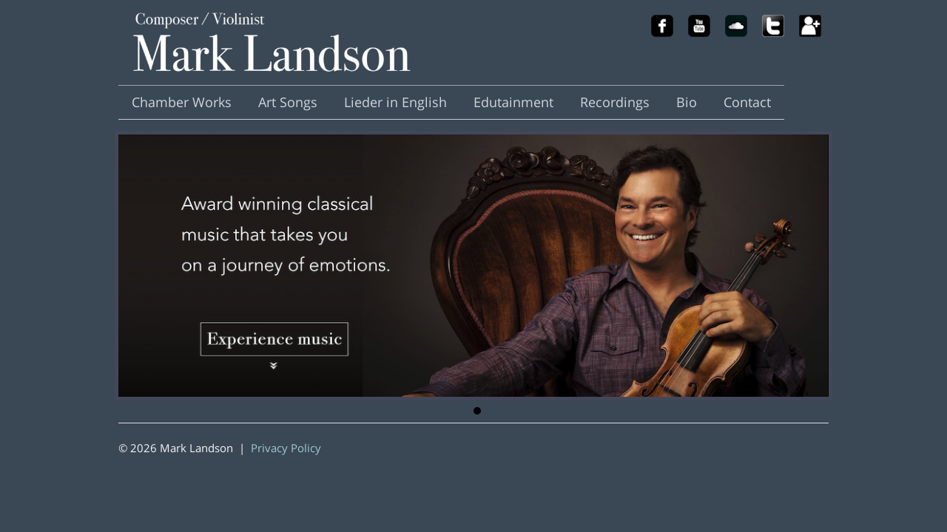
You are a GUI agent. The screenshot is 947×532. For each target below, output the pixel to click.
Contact (747, 102)
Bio (686, 102)
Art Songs (287, 102)
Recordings (615, 102)
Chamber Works (182, 102)
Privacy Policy (286, 447)
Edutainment (513, 102)
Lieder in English (395, 102)
